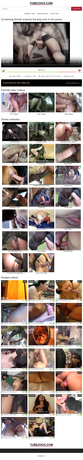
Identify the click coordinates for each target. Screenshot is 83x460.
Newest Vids (29, 14)
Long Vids (54, 14)
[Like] (3, 70)
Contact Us (41, 456)
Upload (76, 9)
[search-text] (35, 9)
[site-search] (68, 8)
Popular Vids (42, 14)
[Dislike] (79, 70)
